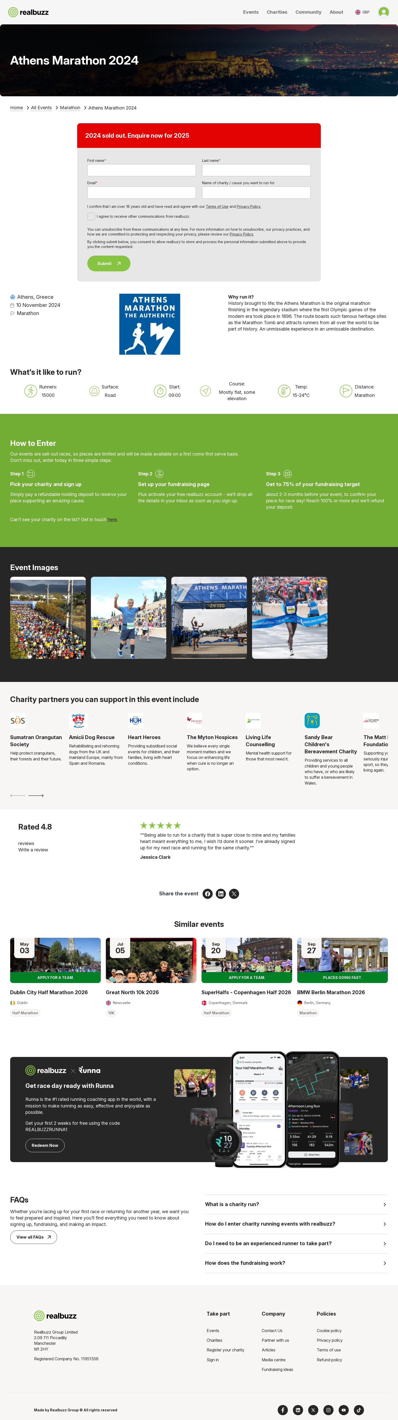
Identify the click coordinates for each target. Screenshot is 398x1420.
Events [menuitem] (213, 1330)
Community (308, 12)
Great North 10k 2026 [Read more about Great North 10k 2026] (132, 992)
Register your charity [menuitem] (225, 1349)
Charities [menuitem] (214, 1340)
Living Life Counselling (260, 740)
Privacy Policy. (249, 206)
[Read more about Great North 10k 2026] (151, 960)
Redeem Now (45, 1145)
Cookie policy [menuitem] (329, 1330)
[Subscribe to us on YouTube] (344, 1410)
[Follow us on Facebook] (283, 1410)
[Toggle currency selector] (362, 12)
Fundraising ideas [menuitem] (277, 1369)
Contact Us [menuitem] (272, 1330)
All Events (41, 107)
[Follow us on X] (313, 1410)
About (336, 12)
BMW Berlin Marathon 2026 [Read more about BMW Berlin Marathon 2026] (331, 992)
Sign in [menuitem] (213, 1359)
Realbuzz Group (64, 1410)
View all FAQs (33, 1237)
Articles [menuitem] (268, 1349)
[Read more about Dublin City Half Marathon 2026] (55, 960)
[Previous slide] (17, 795)
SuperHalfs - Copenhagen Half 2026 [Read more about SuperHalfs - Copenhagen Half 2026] (246, 992)
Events (251, 12)
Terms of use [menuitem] (329, 1349)
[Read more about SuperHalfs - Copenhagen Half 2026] (247, 960)
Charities (277, 12)
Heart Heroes (144, 737)
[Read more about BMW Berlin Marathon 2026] (342, 960)
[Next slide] (36, 795)
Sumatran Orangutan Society (36, 740)
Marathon (70, 107)
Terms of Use (217, 206)
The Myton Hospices (212, 737)
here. (113, 519)
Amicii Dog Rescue (92, 737)
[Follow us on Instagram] (328, 1410)
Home (16, 107)
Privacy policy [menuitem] (330, 1340)
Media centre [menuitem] (274, 1359)
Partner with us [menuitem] (275, 1340)
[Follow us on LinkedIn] (298, 1410)
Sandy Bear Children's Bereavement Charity (331, 744)
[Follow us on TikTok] (359, 1410)
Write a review (33, 849)
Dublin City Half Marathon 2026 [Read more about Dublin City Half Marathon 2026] (49, 992)
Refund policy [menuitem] (329, 1359)
